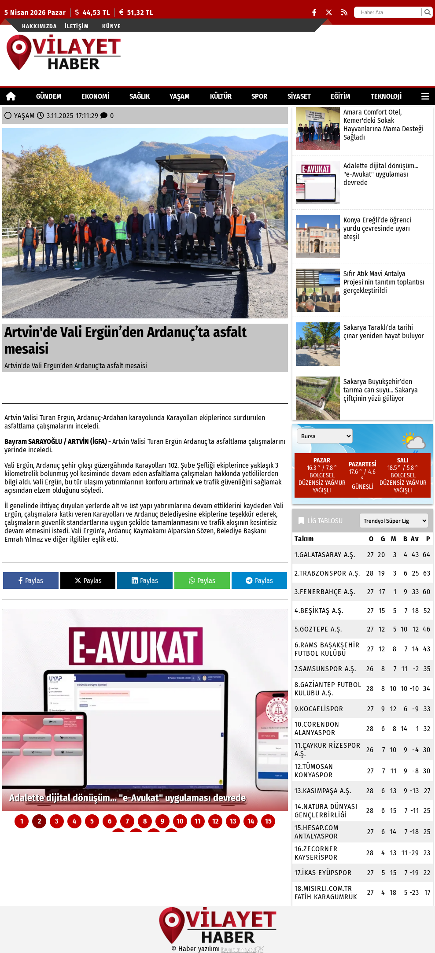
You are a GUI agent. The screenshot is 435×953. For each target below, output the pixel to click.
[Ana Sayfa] (11, 96)
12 (215, 821)
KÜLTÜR (221, 96)
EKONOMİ (95, 96)
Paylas (30, 580)
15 (268, 821)
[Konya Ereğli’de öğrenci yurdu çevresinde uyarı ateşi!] (362, 236)
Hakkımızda (39, 26)
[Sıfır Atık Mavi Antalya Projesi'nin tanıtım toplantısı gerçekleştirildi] (362, 290)
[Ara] (427, 12)
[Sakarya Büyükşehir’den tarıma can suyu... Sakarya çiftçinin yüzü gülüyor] (362, 398)
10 (180, 821)
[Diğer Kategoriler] (425, 96)
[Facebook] (314, 12)
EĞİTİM (340, 96)
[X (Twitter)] (328, 12)
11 (198, 821)
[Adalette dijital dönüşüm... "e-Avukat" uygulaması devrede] (145, 710)
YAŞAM (180, 96)
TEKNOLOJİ (386, 96)
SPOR (259, 96)
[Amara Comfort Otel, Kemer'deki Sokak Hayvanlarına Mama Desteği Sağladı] (362, 128)
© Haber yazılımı (217, 949)
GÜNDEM (49, 96)
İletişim (76, 26)
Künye (111, 26)
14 (250, 821)
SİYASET (299, 96)
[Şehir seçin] (325, 435)
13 (233, 821)
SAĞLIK (139, 96)
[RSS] (344, 12)
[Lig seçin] (393, 520)
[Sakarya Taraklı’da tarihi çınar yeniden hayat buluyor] (362, 344)
